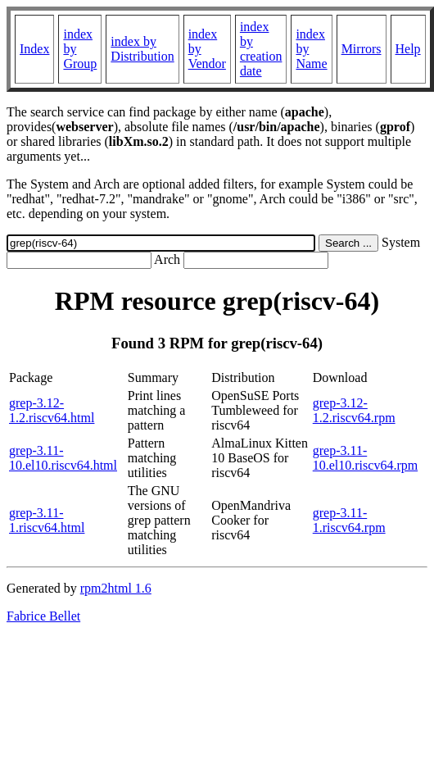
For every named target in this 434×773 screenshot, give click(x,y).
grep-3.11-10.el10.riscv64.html (63, 457)
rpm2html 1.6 (115, 588)
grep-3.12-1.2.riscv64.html (51, 410)
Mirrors (361, 49)
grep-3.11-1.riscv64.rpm (349, 520)
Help (408, 49)
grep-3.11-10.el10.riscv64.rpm (365, 457)
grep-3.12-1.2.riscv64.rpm (354, 410)
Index (34, 49)
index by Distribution (142, 48)
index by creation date (261, 49)
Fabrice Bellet (43, 616)
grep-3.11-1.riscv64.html (46, 520)
